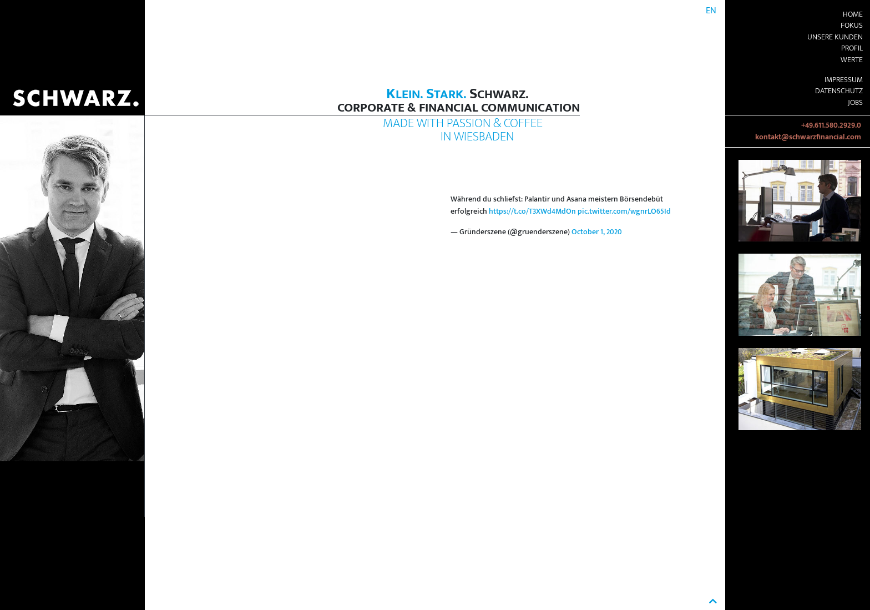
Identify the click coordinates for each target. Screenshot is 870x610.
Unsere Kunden (835, 37)
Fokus (852, 25)
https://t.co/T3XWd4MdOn (532, 211)
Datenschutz (839, 91)
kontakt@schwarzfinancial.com (808, 137)
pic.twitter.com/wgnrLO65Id (624, 211)
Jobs (855, 102)
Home (853, 14)
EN (711, 10)
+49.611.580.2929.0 (831, 125)
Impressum (844, 79)
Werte (852, 59)
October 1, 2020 (596, 232)
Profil (852, 48)
